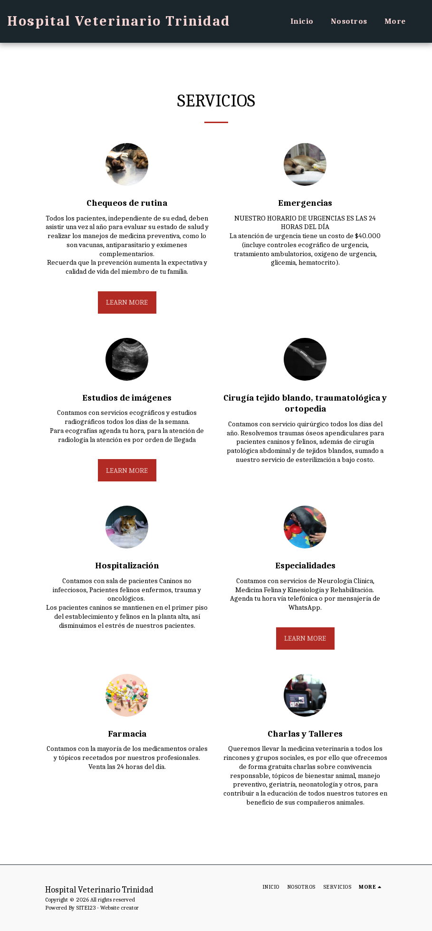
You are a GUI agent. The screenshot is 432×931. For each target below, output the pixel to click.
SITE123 (86, 907)
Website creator (119, 907)
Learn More (127, 302)
